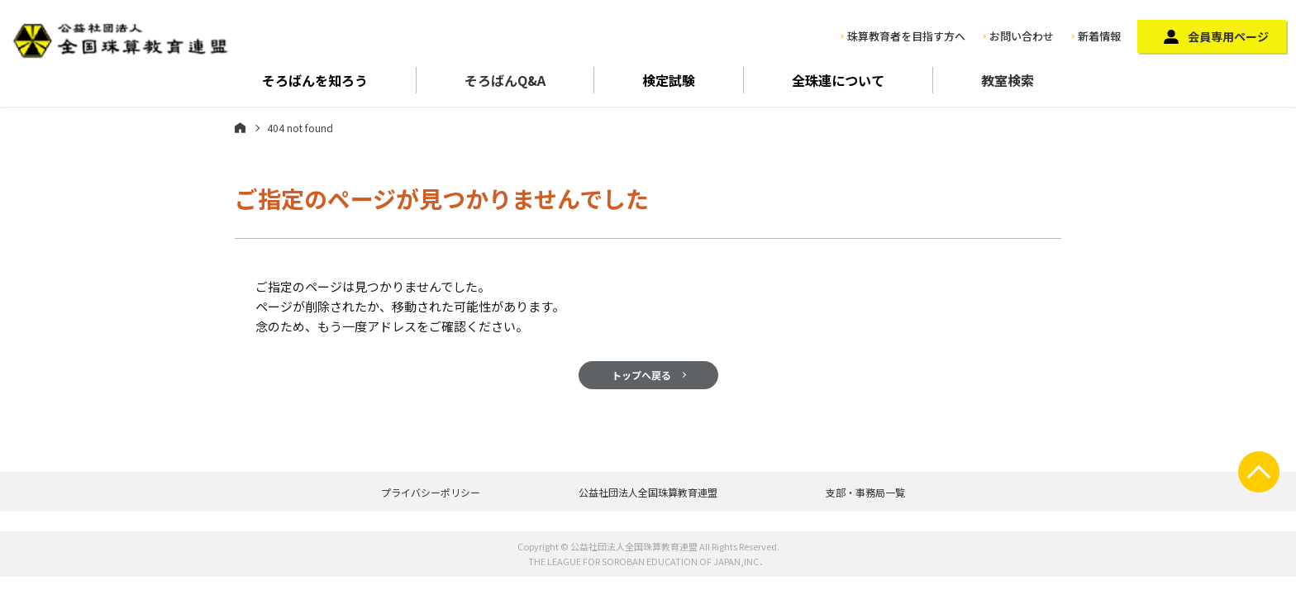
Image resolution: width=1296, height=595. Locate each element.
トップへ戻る (641, 375)
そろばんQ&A (505, 80)
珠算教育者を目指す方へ (906, 36)
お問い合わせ (1021, 36)
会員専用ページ (1228, 36)
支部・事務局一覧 (865, 492)
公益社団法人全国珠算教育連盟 (648, 492)
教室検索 (1007, 80)
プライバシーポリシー (430, 492)
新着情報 (1099, 36)
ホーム (240, 127)
